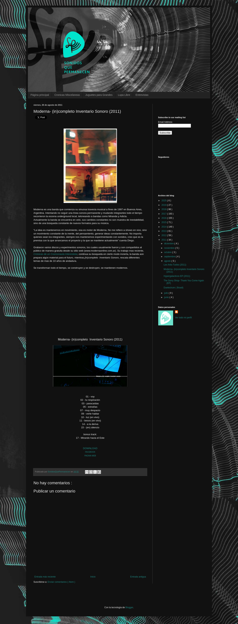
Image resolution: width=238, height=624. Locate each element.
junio (167, 297)
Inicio (93, 576)
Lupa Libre (124, 94)
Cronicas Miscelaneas (67, 94)
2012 (164, 235)
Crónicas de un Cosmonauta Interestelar (55, 254)
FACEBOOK (90, 452)
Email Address (165, 122)
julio (166, 293)
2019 (164, 205)
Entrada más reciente (45, 576)
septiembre (170, 256)
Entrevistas (142, 94)
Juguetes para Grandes (98, 94)
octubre (168, 252)
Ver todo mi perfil (183, 317)
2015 (164, 222)
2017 (164, 213)
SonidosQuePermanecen (59, 472)
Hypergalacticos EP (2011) (177, 276)
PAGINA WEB (90, 456)
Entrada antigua (138, 576)
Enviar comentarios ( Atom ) (61, 582)
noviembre (169, 248)
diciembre (169, 243)
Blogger (129, 607)
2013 (164, 231)
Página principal (39, 94)
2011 (164, 240)
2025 (164, 200)
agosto (167, 261)
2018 (164, 209)
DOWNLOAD (90, 448)
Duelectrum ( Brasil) (173, 287)
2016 (164, 218)
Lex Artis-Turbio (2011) (175, 264)
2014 (164, 226)
